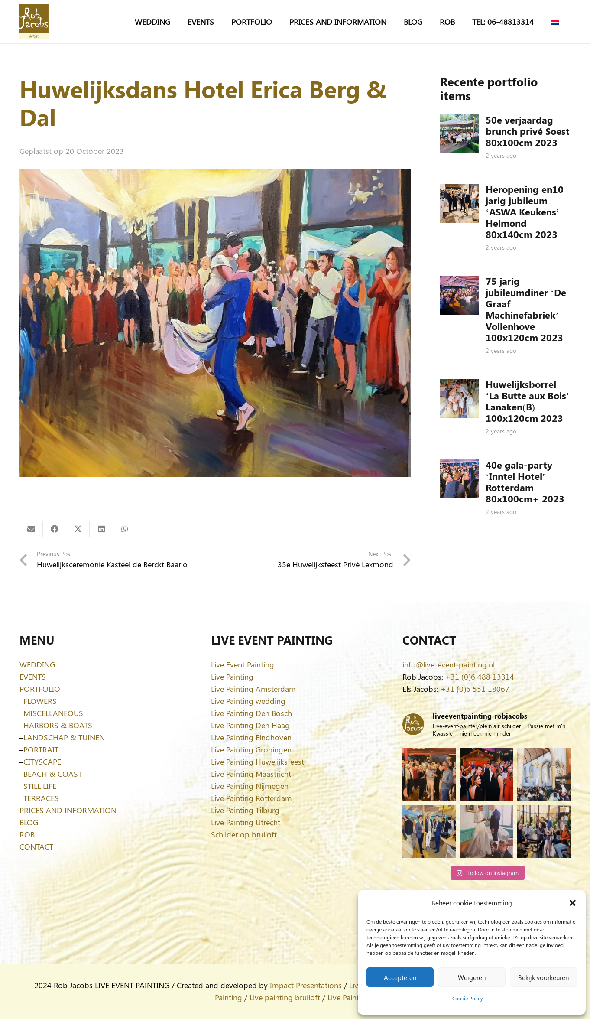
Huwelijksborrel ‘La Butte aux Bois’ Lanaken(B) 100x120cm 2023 (527, 401)
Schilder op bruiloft (244, 834)
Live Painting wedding (248, 701)
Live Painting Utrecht (245, 822)
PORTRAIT (40, 749)
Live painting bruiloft (285, 997)
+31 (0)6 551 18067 (475, 689)
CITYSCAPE (42, 761)
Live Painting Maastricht (251, 773)
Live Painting (232, 676)
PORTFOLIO (39, 689)
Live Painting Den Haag (250, 725)
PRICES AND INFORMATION (68, 810)
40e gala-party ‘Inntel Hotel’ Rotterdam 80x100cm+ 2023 (525, 482)
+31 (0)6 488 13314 (479, 676)
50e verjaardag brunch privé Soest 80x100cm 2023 (528, 131)
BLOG (28, 822)
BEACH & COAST (52, 773)
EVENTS (32, 676)
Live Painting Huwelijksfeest (257, 761)
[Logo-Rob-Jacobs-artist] (34, 21)
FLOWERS (40, 701)
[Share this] (54, 529)
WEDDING (37, 664)
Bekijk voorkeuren (543, 977)
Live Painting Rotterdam (251, 798)
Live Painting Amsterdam (253, 689)
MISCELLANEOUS (53, 713)
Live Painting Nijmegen (250, 786)
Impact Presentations (306, 985)
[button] (572, 903)
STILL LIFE (39, 786)
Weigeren (472, 977)
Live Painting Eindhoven (251, 737)
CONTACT (36, 846)
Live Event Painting (242, 664)
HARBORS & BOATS (57, 725)
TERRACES (41, 798)
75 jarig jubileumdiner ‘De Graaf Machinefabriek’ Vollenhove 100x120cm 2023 (526, 309)
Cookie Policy (467, 998)
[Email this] (31, 529)
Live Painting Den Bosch (251, 713)
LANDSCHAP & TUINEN (64, 737)
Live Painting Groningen (251, 749)
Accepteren (400, 977)
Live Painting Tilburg (245, 810)
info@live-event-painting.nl (448, 664)
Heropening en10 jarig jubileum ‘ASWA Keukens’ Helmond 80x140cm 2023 (525, 211)
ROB (27, 834)
